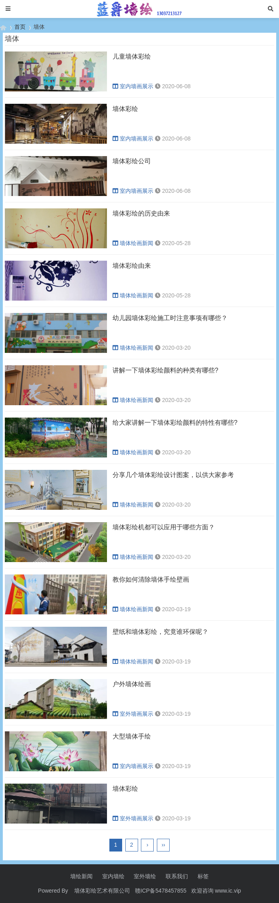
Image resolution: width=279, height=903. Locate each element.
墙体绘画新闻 (133, 243)
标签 (203, 876)
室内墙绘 (113, 876)
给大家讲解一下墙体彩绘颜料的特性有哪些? (175, 422)
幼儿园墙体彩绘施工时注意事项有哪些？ (170, 318)
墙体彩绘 (125, 108)
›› (163, 845)
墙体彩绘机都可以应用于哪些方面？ (164, 527)
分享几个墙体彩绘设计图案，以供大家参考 (173, 474)
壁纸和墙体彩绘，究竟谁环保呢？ (160, 631)
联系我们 (177, 876)
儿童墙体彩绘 (132, 56)
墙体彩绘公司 (132, 161)
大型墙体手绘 (132, 736)
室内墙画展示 (133, 86)
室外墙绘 (145, 876)
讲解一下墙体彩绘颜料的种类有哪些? (165, 370)
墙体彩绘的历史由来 (141, 213)
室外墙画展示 (133, 714)
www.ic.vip (228, 890)
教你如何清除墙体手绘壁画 (151, 579)
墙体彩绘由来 (132, 265)
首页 (20, 27)
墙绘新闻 (81, 876)
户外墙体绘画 (132, 684)
